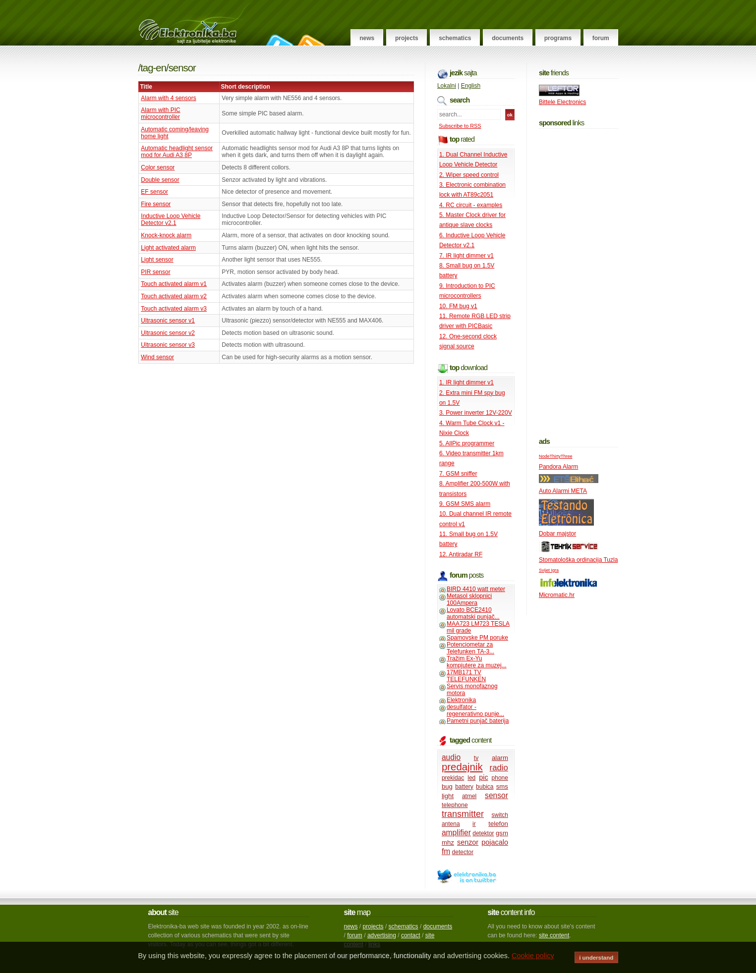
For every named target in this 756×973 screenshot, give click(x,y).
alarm (500, 757)
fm (446, 851)
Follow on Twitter (278, 40)
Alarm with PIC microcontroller (160, 113)
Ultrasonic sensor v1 (168, 320)
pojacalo (494, 842)
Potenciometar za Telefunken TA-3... (470, 648)
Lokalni (446, 85)
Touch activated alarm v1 (174, 283)
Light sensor (157, 259)
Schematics (455, 38)
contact (410, 935)
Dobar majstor (557, 533)
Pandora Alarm (558, 466)
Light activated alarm (168, 247)
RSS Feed (310, 40)
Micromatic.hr (557, 595)
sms (502, 786)
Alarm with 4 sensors (168, 98)
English (470, 85)
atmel (469, 796)
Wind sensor (157, 357)
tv (476, 758)
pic (483, 777)
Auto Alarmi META (563, 490)
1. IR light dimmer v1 (466, 382)
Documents (507, 38)
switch (500, 814)
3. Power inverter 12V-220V (475, 412)
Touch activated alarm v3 (174, 308)
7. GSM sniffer (458, 473)
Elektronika (461, 700)
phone (500, 777)
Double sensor (160, 179)
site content (554, 935)
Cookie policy (533, 956)
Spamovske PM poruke (477, 637)
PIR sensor (155, 272)
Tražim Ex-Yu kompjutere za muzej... (477, 662)
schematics (403, 926)
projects (373, 926)
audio (451, 757)
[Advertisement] (578, 281)
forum (354, 935)
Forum (600, 38)
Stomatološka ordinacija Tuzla (578, 559)
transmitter (463, 814)
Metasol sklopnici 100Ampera (469, 599)
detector (462, 852)
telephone (455, 805)
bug (447, 786)
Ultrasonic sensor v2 (168, 332)
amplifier (456, 832)
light (448, 796)
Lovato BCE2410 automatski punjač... (473, 613)
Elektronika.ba (196, 23)
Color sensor (157, 167)
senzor (467, 842)
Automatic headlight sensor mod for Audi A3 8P (177, 152)
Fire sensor (156, 204)
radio (499, 767)
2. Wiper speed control (469, 174)
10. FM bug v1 (458, 306)
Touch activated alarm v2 (174, 296)
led (471, 777)
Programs (558, 38)
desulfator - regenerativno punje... (475, 710)
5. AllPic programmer (466, 443)
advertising (381, 935)
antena (451, 823)
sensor (496, 795)
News (366, 38)
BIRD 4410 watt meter (476, 589)
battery (464, 786)
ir (474, 823)
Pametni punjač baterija (478, 720)
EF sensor (154, 191)
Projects (406, 38)
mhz (448, 842)
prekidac (453, 777)
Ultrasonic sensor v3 (168, 344)
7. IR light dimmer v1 (466, 255)
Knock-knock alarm (166, 235)
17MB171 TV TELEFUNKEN (466, 676)
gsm (502, 833)
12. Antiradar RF (460, 554)
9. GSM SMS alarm (464, 503)
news (351, 926)
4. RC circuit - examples (470, 205)
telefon (498, 823)
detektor (483, 833)
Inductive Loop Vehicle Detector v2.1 (170, 219)
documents (438, 926)
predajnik (462, 766)
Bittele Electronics (562, 102)
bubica (484, 786)
